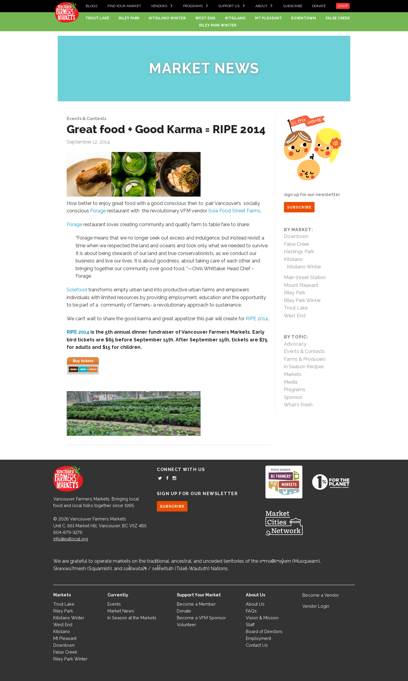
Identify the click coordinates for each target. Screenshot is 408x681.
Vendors (159, 6)
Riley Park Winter (217, 25)
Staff (250, 624)
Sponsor (293, 397)
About (261, 6)
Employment (258, 638)
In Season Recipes (304, 366)
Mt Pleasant (268, 18)
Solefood (77, 290)
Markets (292, 374)
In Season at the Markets (132, 617)
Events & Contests (86, 118)
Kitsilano (235, 18)
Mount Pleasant (301, 285)
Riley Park (129, 18)
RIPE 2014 (257, 318)
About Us (255, 604)
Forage (98, 211)
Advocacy (295, 344)
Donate (319, 6)
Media (290, 382)
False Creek (338, 18)
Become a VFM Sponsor (201, 617)
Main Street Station (305, 277)
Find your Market (124, 6)
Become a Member (196, 604)
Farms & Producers (305, 359)
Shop (343, 6)
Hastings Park (299, 251)
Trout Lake (97, 18)
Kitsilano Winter (167, 18)
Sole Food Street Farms (234, 211)
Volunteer (186, 624)
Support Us (229, 6)
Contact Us (257, 645)
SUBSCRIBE (299, 207)
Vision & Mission (262, 617)
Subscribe (292, 6)
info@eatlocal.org (70, 538)
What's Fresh (298, 405)
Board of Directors (264, 631)
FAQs (251, 610)
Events (114, 604)
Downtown (303, 18)
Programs (193, 6)
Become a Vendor (320, 595)
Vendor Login (315, 606)
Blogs (91, 6)
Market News (204, 68)
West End (205, 18)
